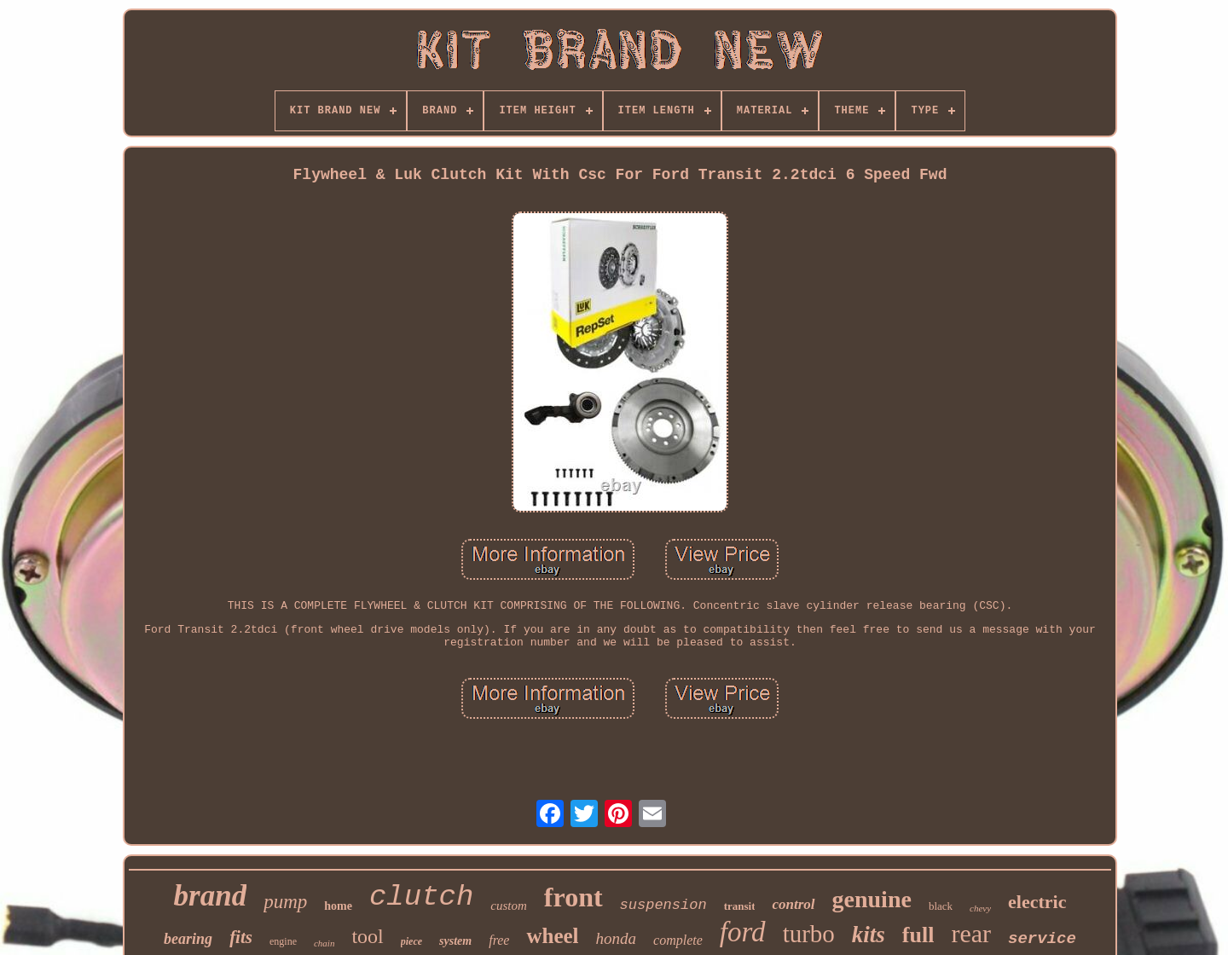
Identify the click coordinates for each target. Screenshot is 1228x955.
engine (283, 941)
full (918, 935)
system (455, 941)
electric (1037, 901)
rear (971, 933)
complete (678, 940)
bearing (188, 938)
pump (285, 901)
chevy (980, 908)
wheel (552, 935)
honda (616, 938)
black (941, 906)
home (338, 906)
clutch (421, 897)
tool (367, 936)
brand (210, 895)
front (573, 897)
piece (411, 941)
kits (868, 934)
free (499, 940)
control (793, 904)
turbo (809, 933)
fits (240, 937)
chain (324, 943)
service (1042, 938)
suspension (663, 905)
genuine (872, 899)
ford (743, 932)
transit (740, 906)
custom (508, 905)
